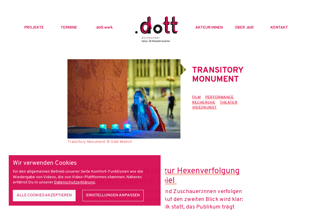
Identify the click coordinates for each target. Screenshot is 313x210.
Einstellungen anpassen (113, 195)
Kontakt (279, 27)
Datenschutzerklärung (74, 182)
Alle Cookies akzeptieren (44, 195)
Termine (69, 27)
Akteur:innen (209, 27)
